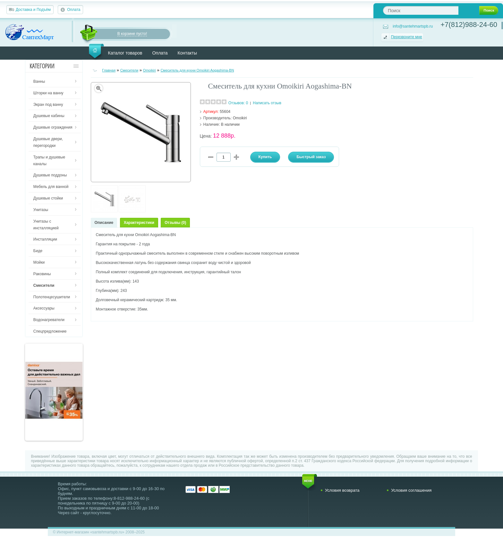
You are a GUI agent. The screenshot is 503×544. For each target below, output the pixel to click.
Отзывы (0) (175, 222)
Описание (104, 222)
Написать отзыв (267, 103)
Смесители (129, 70)
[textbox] (420, 10)
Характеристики (139, 222)
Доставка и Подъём (33, 9)
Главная (108, 70)
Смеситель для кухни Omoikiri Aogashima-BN (197, 70)
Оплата (73, 9)
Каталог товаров (125, 52)
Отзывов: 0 (238, 103)
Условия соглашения (411, 490)
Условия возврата (342, 490)
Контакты (187, 52)
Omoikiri (149, 70)
